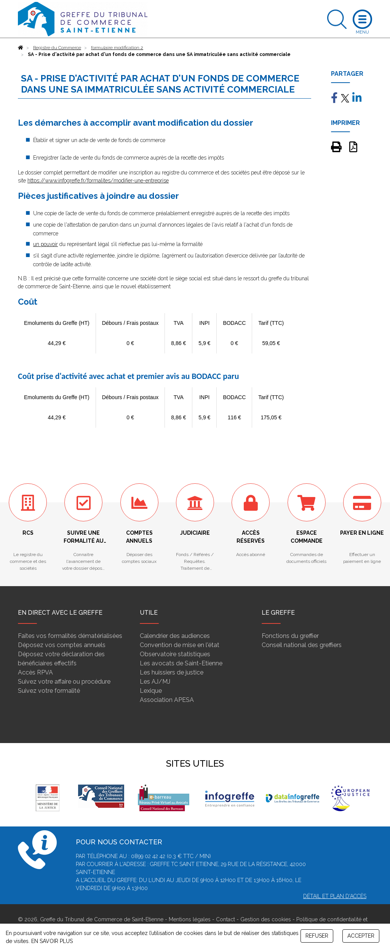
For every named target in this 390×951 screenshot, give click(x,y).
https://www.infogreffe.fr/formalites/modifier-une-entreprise (98, 180)
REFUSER (316, 936)
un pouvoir (45, 244)
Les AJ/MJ (155, 681)
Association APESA (167, 699)
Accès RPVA (35, 672)
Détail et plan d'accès (334, 896)
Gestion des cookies (265, 919)
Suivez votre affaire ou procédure (64, 681)
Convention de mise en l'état (179, 645)
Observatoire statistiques (175, 654)
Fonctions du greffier (290, 635)
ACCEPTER (360, 936)
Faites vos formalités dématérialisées (70, 635)
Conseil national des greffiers (302, 645)
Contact (225, 919)
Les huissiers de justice (171, 672)
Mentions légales (190, 919)
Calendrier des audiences (175, 635)
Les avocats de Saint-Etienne (181, 663)
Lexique (151, 690)
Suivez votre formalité (49, 690)
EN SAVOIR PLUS (52, 941)
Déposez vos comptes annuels (61, 645)
